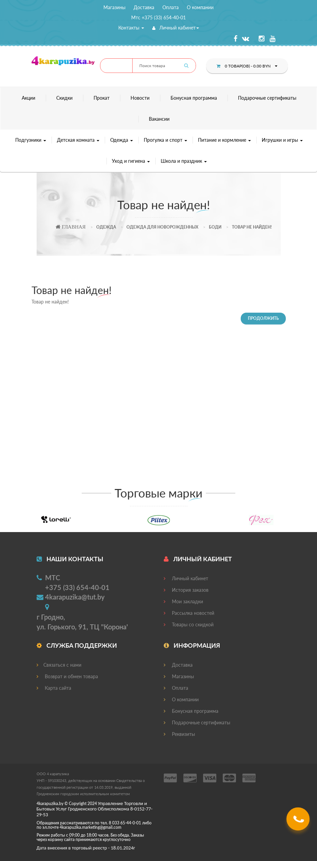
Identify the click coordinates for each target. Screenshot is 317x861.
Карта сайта (54, 688)
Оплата (170, 7)
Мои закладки (183, 601)
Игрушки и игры (282, 140)
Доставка (144, 7)
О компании (200, 7)
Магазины (114, 7)
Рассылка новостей (189, 613)
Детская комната (78, 140)
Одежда (121, 140)
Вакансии (159, 119)
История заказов (186, 590)
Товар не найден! (252, 227)
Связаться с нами (59, 665)
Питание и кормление (224, 140)
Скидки (64, 98)
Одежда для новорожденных (162, 227)
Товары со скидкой (189, 624)
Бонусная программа (194, 98)
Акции (28, 98)
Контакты (131, 28)
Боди (215, 227)
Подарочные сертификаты (267, 98)
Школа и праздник (184, 161)
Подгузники (30, 140)
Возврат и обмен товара (67, 676)
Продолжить (263, 318)
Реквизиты (179, 734)
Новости (140, 98)
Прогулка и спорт (165, 140)
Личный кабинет (175, 28)
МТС (52, 577)
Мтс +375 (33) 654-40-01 (158, 17)
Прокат (102, 98)
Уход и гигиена (131, 161)
